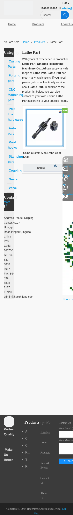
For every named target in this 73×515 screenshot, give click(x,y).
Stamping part (29, 459)
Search (65, 15)
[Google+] (5, 180)
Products (38, 24)
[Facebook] (5, 159)
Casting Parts (29, 438)
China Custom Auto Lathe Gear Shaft (42, 154)
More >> (7, 203)
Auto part (29, 431)
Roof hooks (29, 466)
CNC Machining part (29, 445)
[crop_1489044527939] (9, 421)
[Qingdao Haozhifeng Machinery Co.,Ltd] (18, 8)
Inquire (34, 168)
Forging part (29, 452)
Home (12, 24)
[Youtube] (5, 190)
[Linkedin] (5, 169)
